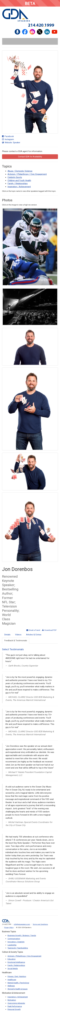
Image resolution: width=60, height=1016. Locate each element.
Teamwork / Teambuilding (18, 948)
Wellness (11, 986)
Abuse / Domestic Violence (20, 171)
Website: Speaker (11, 142)
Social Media (13, 968)
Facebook (8, 136)
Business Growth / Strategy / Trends (22, 935)
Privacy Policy (9, 927)
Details (7, 634)
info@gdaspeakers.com (22, 924)
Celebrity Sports (15, 177)
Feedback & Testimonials (15, 640)
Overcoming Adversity (16, 1003)
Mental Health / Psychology (18, 983)
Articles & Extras (33, 634)
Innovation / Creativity (16, 942)
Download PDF (49, 630)
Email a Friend (33, 630)
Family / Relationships (18, 183)
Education (12, 959)
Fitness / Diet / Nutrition (17, 976)
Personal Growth (14, 1009)
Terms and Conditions (40, 924)
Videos (18, 634)
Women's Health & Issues (17, 989)
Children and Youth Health (19, 180)
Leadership (12, 945)
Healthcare (12, 980)
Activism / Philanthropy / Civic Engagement (27, 174)
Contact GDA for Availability (30, 157)
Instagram (8, 139)
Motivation (12, 1000)
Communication (14, 939)
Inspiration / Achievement (19, 186)
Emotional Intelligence (16, 962)
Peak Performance (15, 1006)
